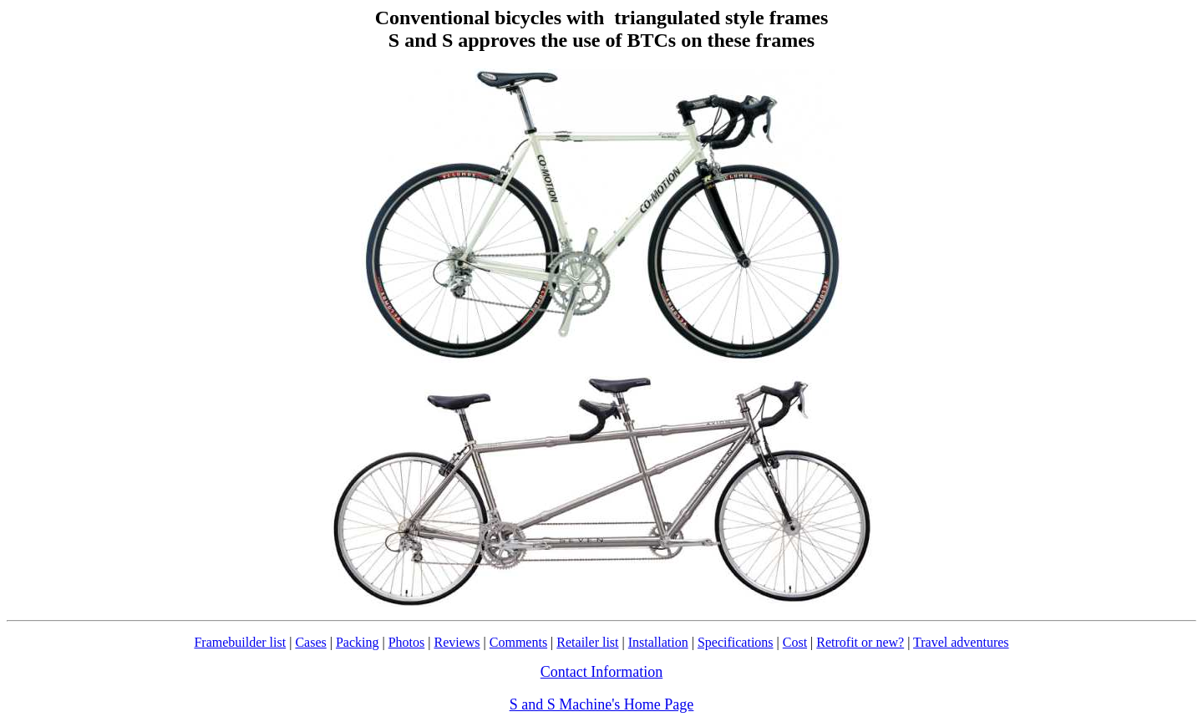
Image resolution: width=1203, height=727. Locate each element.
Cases (310, 642)
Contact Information (601, 671)
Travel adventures (961, 642)
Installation (658, 642)
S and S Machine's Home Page (602, 704)
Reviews (457, 642)
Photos (406, 642)
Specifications (736, 642)
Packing (357, 642)
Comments (518, 642)
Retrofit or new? (860, 642)
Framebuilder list (240, 642)
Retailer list (587, 642)
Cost (795, 642)
